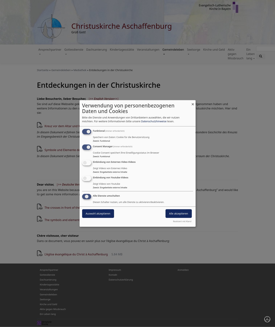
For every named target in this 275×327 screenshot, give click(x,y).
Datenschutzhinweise (153, 121)
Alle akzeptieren (178, 213)
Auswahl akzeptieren (98, 213)
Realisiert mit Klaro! (182, 221)
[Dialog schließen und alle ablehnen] (193, 102)
